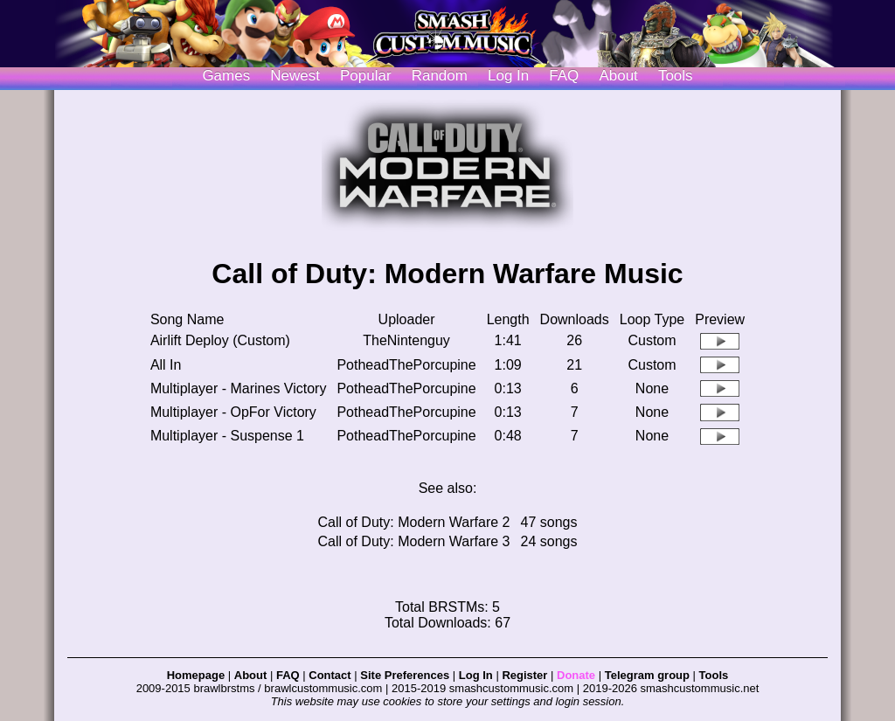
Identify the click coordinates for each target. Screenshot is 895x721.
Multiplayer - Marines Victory (238, 388)
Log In (476, 675)
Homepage (196, 675)
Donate (576, 675)
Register (524, 675)
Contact (329, 675)
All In (166, 364)
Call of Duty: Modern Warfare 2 (414, 522)
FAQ (564, 75)
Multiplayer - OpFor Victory (233, 412)
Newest (295, 75)
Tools (675, 75)
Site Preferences (404, 675)
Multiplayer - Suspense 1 (227, 435)
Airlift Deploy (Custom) (220, 340)
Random (440, 75)
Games (226, 75)
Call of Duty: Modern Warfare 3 (414, 541)
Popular (366, 75)
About (618, 75)
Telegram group (647, 675)
